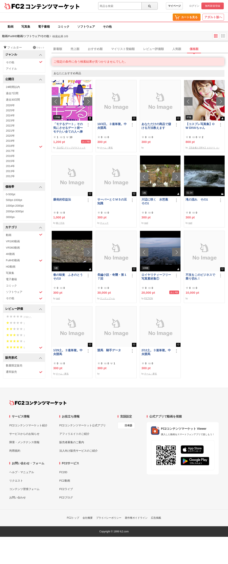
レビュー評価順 (153, 49)
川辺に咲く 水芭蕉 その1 (156, 201)
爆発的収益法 (62, 199)
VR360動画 (13, 247)
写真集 (25, 26)
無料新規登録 (212, 5)
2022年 (10, 125)
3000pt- (10, 217)
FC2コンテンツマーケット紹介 (28, 425)
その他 (107, 26)
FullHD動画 (24, 260)
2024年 (10, 115)
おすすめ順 (95, 49)
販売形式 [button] (23, 358)
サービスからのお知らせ (24, 433)
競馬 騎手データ (109, 350)
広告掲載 (156, 517)
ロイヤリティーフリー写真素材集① (156, 276)
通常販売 (24, 372)
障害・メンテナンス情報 (24, 442)
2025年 (10, 110)
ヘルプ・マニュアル (21, 472)
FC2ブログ (66, 497)
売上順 (75, 49)
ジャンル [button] (23, 55)
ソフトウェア (86, 26)
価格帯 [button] (23, 187)
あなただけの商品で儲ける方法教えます (156, 125)
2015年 (10, 161)
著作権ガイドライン (136, 517)
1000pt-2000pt (15, 205)
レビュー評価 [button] (23, 309)
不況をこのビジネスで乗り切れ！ (200, 276)
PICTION (148, 298)
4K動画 (10, 254)
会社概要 (88, 517)
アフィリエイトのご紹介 (74, 433)
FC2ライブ (66, 489)
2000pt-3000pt (15, 211)
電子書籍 (44, 26)
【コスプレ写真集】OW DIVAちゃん (200, 125)
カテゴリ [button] (23, 227)
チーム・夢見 (106, 148)
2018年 (24, 146)
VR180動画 (13, 241)
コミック (63, 26)
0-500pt (10, 194)
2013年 (10, 171)
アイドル (11, 68)
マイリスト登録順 (123, 49)
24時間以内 (13, 87)
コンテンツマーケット (52, 6)
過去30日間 (13, 99)
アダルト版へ (213, 17)
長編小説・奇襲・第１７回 (112, 276)
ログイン (194, 5)
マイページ (174, 5)
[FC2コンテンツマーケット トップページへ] (37, 403)
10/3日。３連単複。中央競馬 (112, 125)
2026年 (10, 105)
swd (146, 223)
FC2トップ (73, 517)
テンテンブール (107, 298)
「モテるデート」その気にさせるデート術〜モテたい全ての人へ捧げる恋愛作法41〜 (68, 127)
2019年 (10, 140)
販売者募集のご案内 (71, 442)
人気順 (176, 49)
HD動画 (10, 266)
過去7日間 (12, 93)
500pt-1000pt (14, 200)
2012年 (10, 176)
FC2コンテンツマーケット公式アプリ (82, 425)
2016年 (10, 155)
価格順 (194, 49)
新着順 (57, 49)
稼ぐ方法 (60, 223)
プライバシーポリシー (108, 517)
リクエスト (16, 480)
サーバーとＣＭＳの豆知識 (112, 201)
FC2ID (63, 472)
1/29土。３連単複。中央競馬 (68, 352)
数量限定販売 (14, 365)
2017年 (10, 150)
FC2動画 (64, 480)
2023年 (10, 120)
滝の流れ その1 (197, 199)
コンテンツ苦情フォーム (24, 489)
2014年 (10, 166)
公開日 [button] (23, 79)
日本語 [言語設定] (128, 425)
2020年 (10, 135)
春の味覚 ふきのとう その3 (68, 276)
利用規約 (14, 450)
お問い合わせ (17, 497)
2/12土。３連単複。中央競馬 (156, 352)
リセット (39, 47)
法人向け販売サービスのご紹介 (78, 450)
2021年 (10, 130)
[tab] (140, 49)
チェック (104, 223)
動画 (11, 26)
